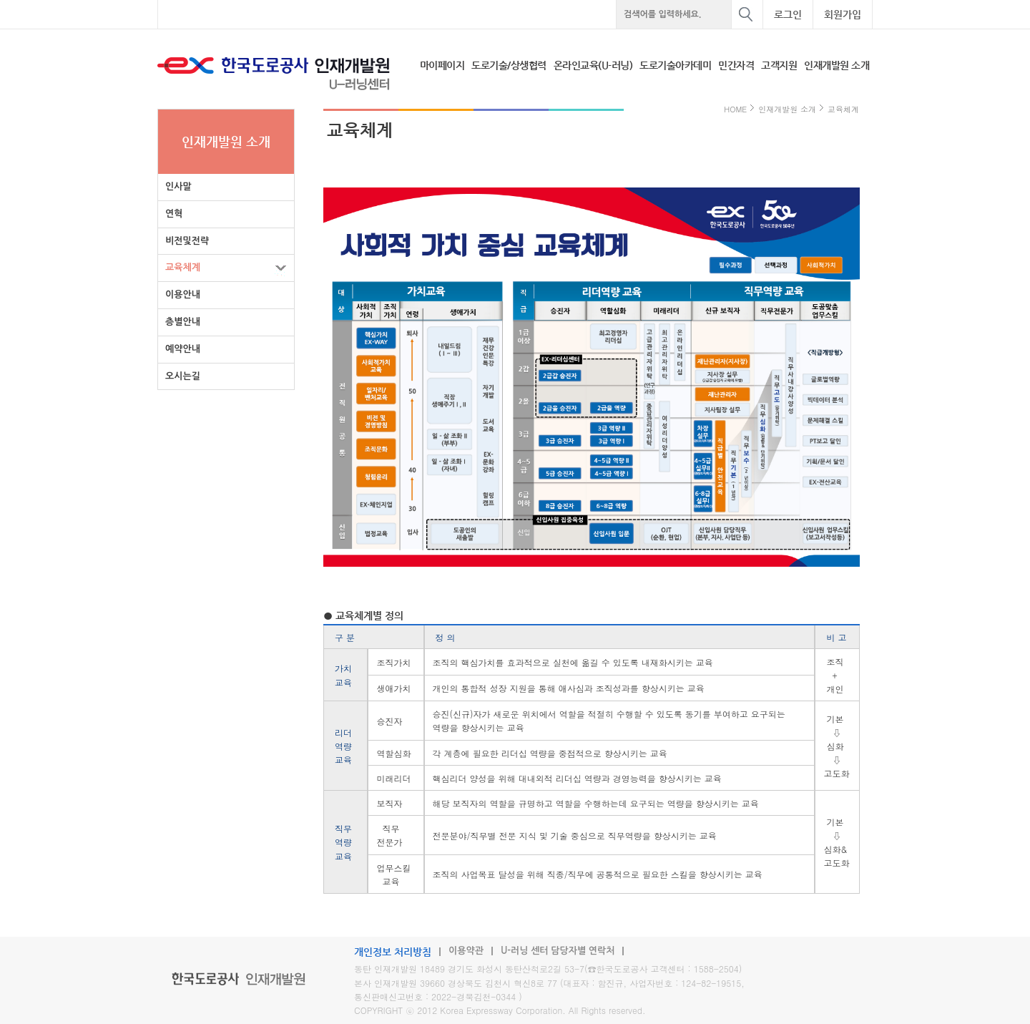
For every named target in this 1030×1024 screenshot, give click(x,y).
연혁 (173, 213)
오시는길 (182, 376)
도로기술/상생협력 (508, 65)
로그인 (788, 14)
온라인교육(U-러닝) (593, 65)
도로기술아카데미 (675, 65)
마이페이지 (442, 65)
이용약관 (466, 950)
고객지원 (779, 65)
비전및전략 (187, 240)
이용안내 (182, 294)
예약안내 (182, 348)
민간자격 (736, 65)
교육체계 (182, 267)
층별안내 (182, 321)
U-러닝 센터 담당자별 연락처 (558, 950)
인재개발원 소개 (836, 65)
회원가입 (842, 14)
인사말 (178, 186)
